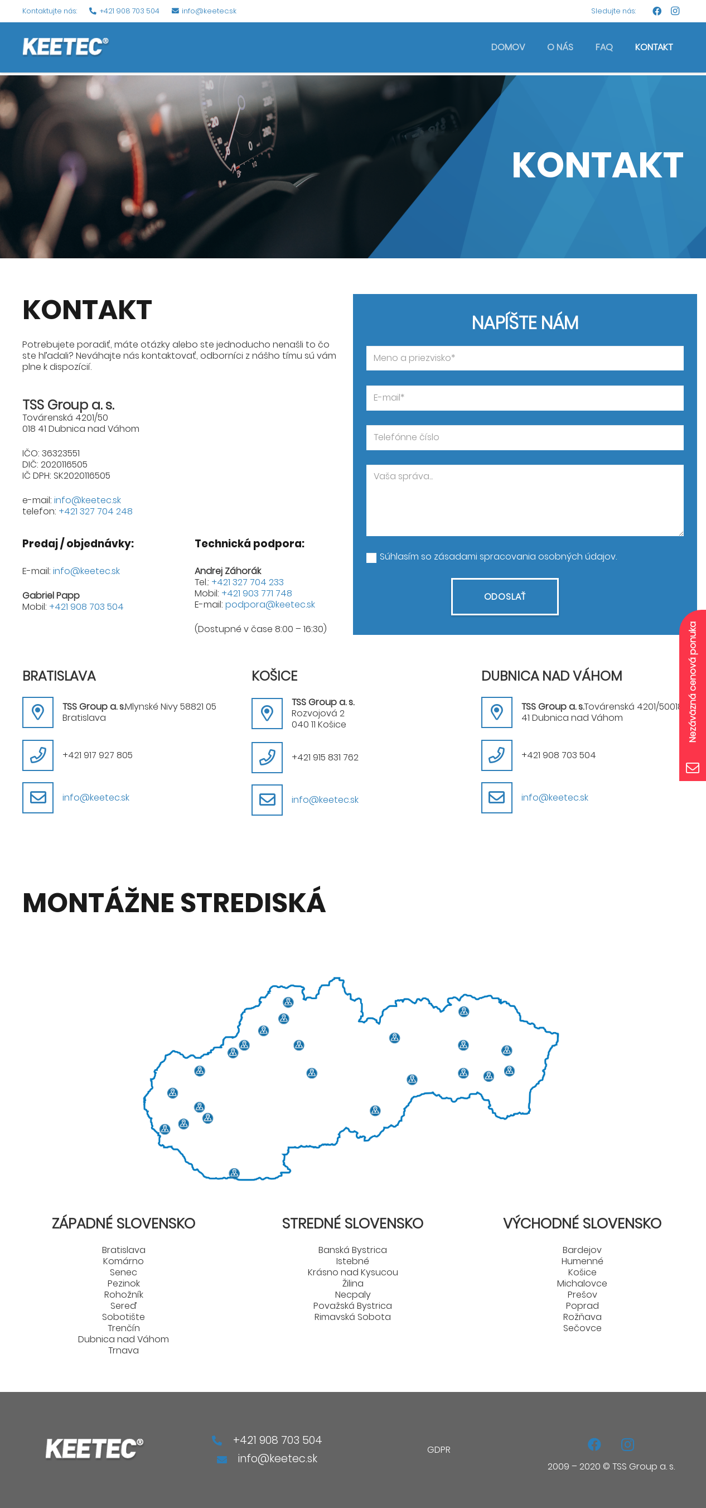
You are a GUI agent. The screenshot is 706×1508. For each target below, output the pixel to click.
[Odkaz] (66, 47)
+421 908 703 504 (86, 606)
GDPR (439, 1449)
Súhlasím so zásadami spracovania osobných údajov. (498, 556)
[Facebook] (657, 11)
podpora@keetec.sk (270, 604)
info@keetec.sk (87, 500)
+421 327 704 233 (247, 582)
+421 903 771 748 (256, 593)
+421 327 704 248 (96, 511)
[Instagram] (675, 11)
